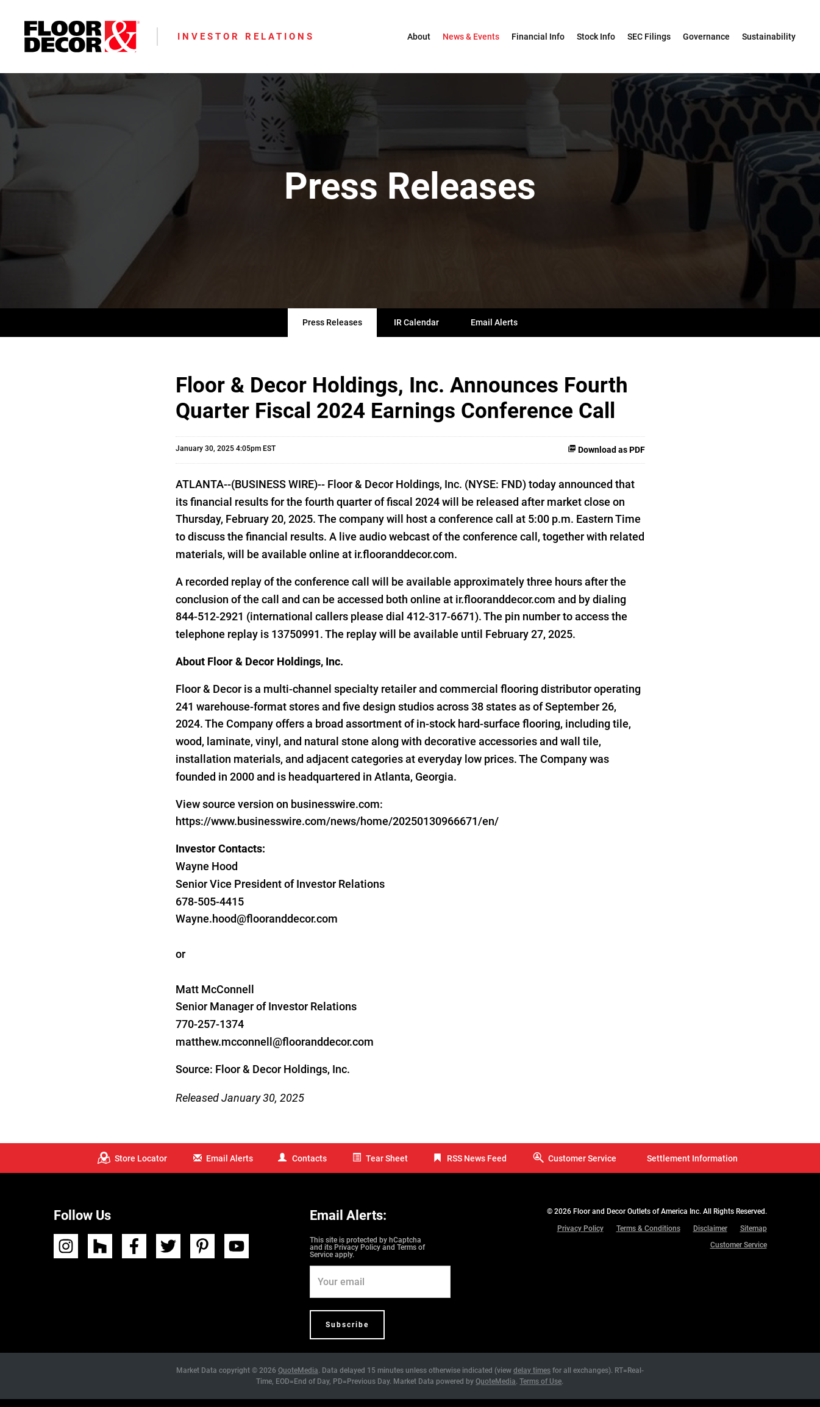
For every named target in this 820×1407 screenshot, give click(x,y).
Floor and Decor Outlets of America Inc (636, 1220)
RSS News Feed (477, 1167)
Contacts (309, 1167)
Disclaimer (710, 1237)
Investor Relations (246, 36)
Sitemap (753, 1237)
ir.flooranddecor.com (404, 562)
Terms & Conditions (648, 1237)
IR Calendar (416, 331)
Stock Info (596, 36)
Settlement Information (692, 1167)
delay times (532, 1378)
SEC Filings (649, 36)
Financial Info (538, 36)
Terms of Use (540, 1389)
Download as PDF (606, 458)
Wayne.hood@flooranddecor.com (257, 927)
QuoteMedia (298, 1378)
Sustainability (769, 36)
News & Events (471, 36)
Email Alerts (494, 331)
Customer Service (582, 1167)
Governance (706, 36)
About (418, 36)
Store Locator (141, 1167)
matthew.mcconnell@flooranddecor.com (275, 1050)
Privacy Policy (357, 1255)
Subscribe (347, 1332)
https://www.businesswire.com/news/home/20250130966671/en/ (337, 829)
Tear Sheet (387, 1167)
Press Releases (332, 331)
